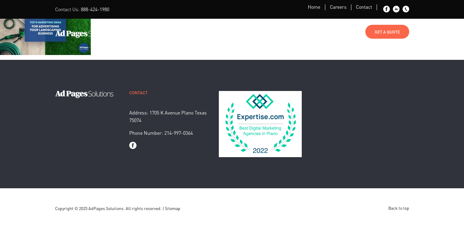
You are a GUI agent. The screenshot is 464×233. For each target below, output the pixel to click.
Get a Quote (387, 31)
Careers (338, 7)
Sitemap (172, 208)
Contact (364, 7)
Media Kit (313, 31)
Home (314, 7)
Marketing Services (185, 31)
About (284, 31)
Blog (260, 31)
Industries (231, 31)
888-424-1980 (95, 9)
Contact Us (347, 31)
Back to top (398, 208)
